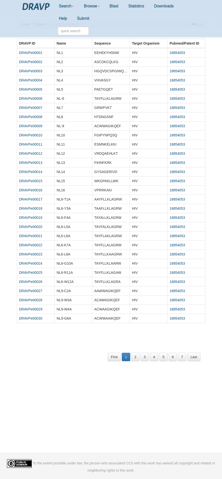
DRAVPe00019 (30, 218)
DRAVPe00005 (30, 89)
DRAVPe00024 (30, 263)
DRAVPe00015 (30, 181)
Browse (91, 6)
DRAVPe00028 (30, 300)
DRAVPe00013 (30, 163)
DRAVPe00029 (30, 309)
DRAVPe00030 (30, 318)
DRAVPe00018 (30, 208)
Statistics (136, 6)
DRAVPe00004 (30, 80)
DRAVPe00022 (30, 245)
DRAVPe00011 (30, 144)
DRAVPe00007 (30, 108)
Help (63, 18)
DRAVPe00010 (30, 135)
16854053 (177, 53)
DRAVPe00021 (30, 236)
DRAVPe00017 (30, 199)
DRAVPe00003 (30, 71)
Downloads (164, 6)
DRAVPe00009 (30, 126)
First (114, 357)
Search (66, 6)
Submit (83, 18)
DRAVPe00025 (30, 273)
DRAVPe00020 (30, 227)
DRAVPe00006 (30, 99)
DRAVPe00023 (30, 254)
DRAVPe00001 (30, 53)
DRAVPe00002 (30, 62)
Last (193, 357)
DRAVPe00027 (30, 291)
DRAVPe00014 (30, 172)
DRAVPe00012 (30, 153)
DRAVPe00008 (30, 117)
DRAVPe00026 (30, 282)
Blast (114, 6)
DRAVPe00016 (30, 190)
